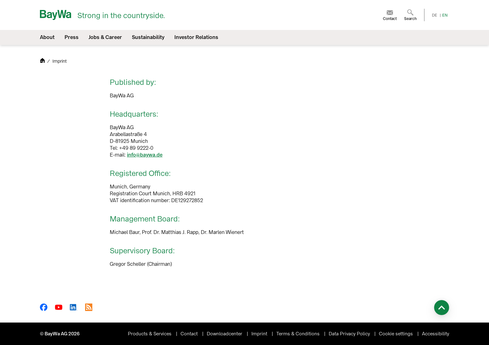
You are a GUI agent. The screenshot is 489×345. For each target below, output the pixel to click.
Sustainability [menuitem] (148, 37)
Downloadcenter (225, 334)
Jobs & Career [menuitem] (105, 37)
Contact (190, 334)
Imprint (260, 334)
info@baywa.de (144, 155)
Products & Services (150, 334)
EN (445, 15)
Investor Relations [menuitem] (196, 37)
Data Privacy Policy (350, 334)
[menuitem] (390, 15)
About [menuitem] (47, 37)
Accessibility (435, 334)
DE (434, 15)
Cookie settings (396, 334)
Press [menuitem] (72, 37)
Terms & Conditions (298, 334)
